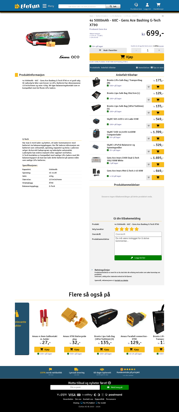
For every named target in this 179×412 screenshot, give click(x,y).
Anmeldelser (143, 67)
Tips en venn (157, 67)
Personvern (111, 399)
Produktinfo (95, 67)
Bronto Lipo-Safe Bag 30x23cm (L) (123, 93)
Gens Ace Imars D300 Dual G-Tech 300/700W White (123, 159)
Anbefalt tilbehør (108, 67)
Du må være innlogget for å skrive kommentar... (138, 246)
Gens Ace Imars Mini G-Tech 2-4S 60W (125, 170)
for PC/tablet (87, 403)
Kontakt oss (88, 399)
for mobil (100, 403)
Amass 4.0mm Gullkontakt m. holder (44, 337)
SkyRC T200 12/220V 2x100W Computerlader (121, 133)
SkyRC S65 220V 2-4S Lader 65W (122, 119)
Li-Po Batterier (116, 16)
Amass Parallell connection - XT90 (134, 337)
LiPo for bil (94, 37)
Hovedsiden (68, 399)
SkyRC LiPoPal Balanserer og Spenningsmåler (121, 146)
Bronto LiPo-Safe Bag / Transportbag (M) (124, 81)
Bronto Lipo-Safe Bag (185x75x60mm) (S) (125, 107)
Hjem (91, 16)
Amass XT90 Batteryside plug (74, 337)
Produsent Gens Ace (98, 29)
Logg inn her (138, 258)
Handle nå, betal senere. (147, 46)
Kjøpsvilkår (99, 399)
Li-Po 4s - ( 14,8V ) (130, 16)
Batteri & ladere (102, 16)
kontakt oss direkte (121, 280)
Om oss (78, 399)
